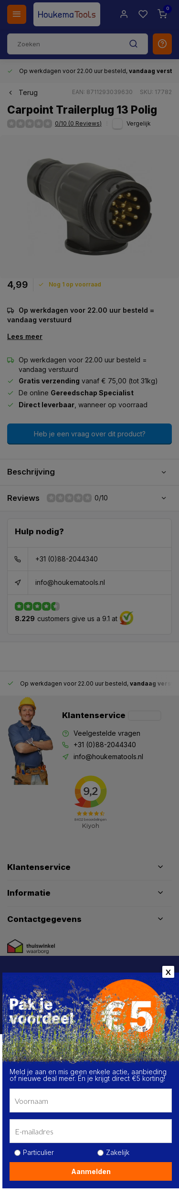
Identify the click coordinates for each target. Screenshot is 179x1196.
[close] (158, 1035)
